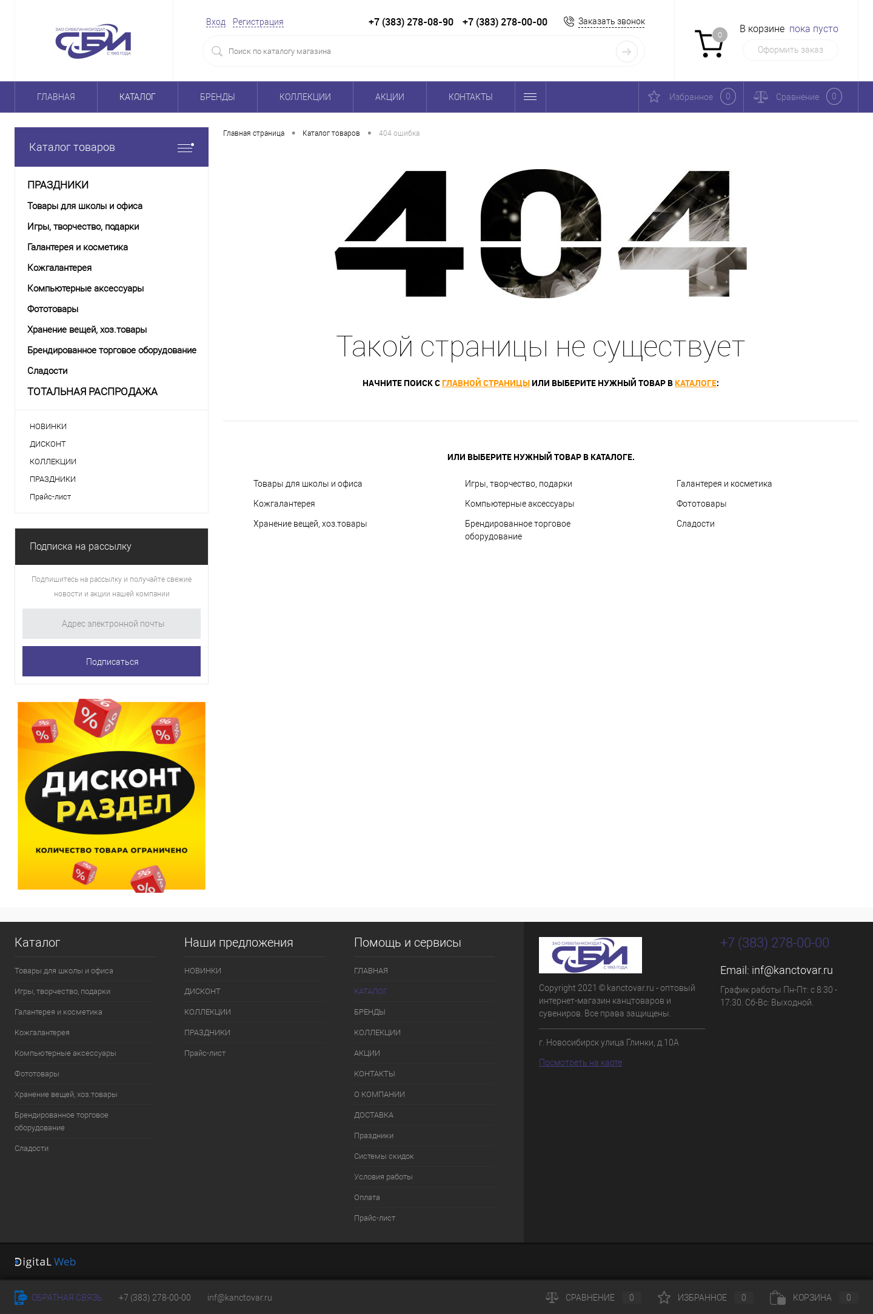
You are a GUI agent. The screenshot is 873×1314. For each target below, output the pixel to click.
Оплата (367, 1197)
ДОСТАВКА (373, 1114)
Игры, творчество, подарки (518, 484)
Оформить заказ (790, 50)
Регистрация (258, 22)
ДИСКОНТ (48, 444)
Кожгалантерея (284, 504)
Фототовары (702, 504)
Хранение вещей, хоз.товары (310, 524)
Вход (216, 22)
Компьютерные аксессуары (520, 504)
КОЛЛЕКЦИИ (305, 97)
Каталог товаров (111, 147)
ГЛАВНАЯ (56, 97)
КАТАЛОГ (137, 97)
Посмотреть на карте (580, 1062)
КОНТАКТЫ (471, 97)
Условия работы (383, 1176)
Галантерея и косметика (724, 484)
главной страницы (486, 383)
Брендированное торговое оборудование (517, 530)
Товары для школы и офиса (308, 484)
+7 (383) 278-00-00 (155, 1297)
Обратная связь (58, 1297)
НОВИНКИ (48, 426)
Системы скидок (384, 1156)
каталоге (696, 383)
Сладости (696, 524)
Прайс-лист (50, 496)
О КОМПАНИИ (379, 1094)
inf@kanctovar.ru (792, 970)
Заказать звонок (611, 21)
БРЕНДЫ (217, 97)
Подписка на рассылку (81, 546)
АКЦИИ (389, 97)
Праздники (373, 1135)
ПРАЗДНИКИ (53, 479)
